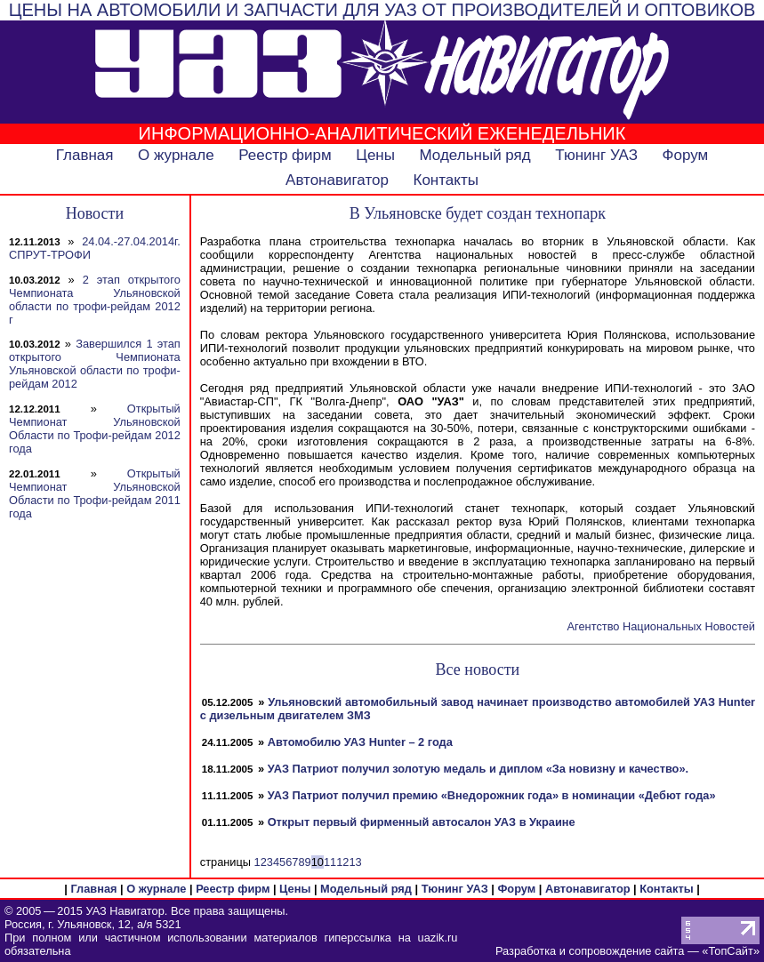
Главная (85, 155)
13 (355, 862)
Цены (375, 155)
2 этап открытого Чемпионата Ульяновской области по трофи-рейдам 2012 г (95, 299)
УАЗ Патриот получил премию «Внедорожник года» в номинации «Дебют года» (492, 795)
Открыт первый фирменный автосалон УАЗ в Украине (421, 822)
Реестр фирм (285, 155)
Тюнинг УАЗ (596, 155)
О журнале (176, 155)
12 (342, 862)
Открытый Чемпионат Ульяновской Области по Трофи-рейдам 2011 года (95, 493)
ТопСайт (730, 951)
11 (330, 862)
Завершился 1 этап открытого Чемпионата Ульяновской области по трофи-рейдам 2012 (95, 363)
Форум (686, 155)
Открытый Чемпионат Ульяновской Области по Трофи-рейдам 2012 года (95, 428)
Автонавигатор (337, 180)
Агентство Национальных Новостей (661, 626)
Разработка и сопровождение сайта (589, 951)
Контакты (445, 180)
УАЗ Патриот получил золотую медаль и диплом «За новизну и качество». (478, 768)
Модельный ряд (475, 155)
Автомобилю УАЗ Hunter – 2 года (360, 742)
